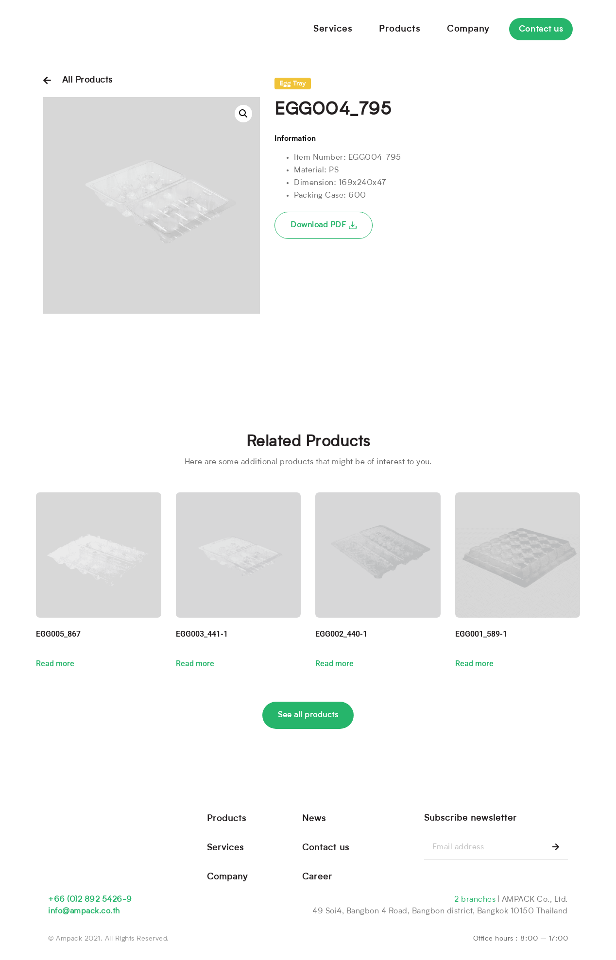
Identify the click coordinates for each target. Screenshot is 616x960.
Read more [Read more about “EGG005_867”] (55, 664)
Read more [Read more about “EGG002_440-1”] (334, 664)
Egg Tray (292, 84)
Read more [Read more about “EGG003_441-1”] (195, 664)
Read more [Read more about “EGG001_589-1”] (474, 664)
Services (332, 29)
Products (399, 29)
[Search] (556, 847)
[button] (243, 113)
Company (468, 29)
